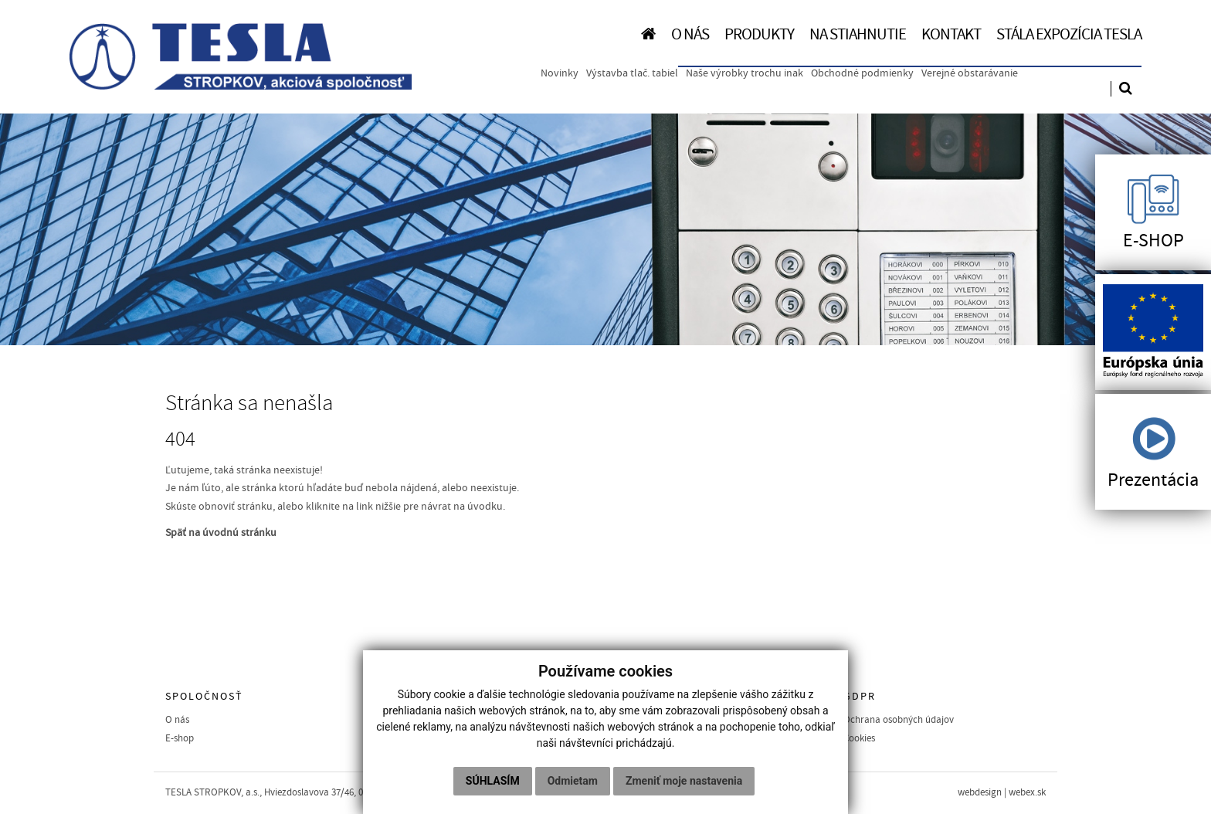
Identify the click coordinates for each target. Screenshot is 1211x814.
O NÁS (690, 34)
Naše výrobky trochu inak (744, 73)
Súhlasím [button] (493, 781)
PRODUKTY (759, 34)
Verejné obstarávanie (969, 73)
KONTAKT (951, 34)
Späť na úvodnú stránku (220, 533)
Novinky (559, 73)
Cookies (859, 738)
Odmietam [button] (573, 781)
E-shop (179, 738)
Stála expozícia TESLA (1068, 34)
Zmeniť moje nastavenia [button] (684, 781)
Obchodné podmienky (862, 73)
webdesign (980, 792)
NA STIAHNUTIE (857, 34)
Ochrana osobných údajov (898, 720)
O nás (177, 720)
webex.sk (1027, 792)
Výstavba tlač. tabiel (632, 73)
